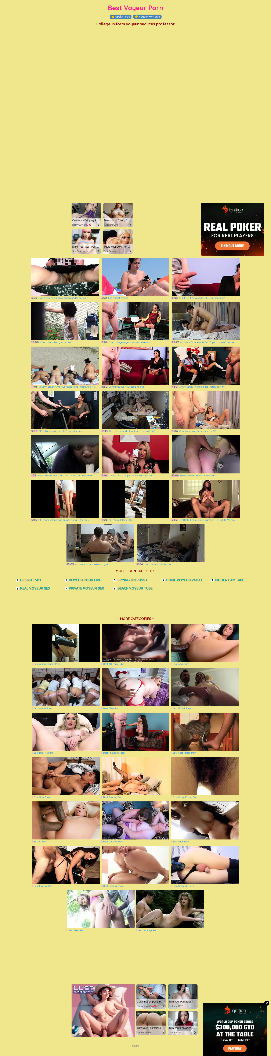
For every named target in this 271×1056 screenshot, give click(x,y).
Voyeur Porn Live (147, 16)
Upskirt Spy (120, 16)
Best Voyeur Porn (135, 8)
